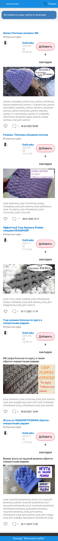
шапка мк (28, 101)
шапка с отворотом (34, 104)
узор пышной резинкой (16, 499)
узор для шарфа (12, 517)
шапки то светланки (14, 113)
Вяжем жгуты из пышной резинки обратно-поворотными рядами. (28, 460)
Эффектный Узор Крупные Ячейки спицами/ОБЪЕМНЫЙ (23, 229)
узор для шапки (21, 119)
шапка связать (34, 107)
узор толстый (22, 212)
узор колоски (27, 399)
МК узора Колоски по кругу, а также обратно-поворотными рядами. (24, 360)
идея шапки (33, 116)
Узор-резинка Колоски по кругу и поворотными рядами (22, 322)
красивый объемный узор (38, 517)
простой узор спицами (40, 402)
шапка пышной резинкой (28, 502)
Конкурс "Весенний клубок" (29, 538)
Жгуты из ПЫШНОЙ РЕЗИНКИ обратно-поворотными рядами (26, 422)
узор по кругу (10, 209)
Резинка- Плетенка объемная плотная (25, 134)
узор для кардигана (14, 402)
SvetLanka (28, 42)
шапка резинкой (12, 104)
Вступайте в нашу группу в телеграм (25, 14)
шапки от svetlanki (38, 113)
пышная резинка (13, 511)
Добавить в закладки (45, 47)
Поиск (52, 3)
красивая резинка (36, 508)
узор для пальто (25, 305)
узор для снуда (44, 514)
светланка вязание (14, 116)
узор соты (9, 298)
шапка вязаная (20, 110)
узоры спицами (12, 302)
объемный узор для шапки (37, 405)
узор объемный (28, 209)
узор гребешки (42, 206)
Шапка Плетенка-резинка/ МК (20, 33)
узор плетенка (27, 203)
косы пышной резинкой (39, 505)
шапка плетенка (44, 101)
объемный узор (12, 405)
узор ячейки (23, 298)
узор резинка (10, 203)
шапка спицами (12, 101)
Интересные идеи (12, 37)
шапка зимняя (38, 110)
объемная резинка (14, 508)
